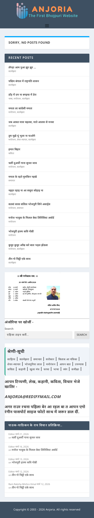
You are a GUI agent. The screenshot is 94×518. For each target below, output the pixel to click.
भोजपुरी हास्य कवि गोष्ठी (21, 232)
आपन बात (65, 364)
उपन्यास (79, 364)
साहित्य (11, 359)
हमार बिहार (14, 149)
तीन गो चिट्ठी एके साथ (19, 259)
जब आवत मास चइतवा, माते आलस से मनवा (31, 122)
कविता (11, 153)
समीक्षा (75, 369)
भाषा (10, 98)
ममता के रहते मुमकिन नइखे (22, 177)
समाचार (11, 180)
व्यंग (65, 369)
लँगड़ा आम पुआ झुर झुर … (22, 68)
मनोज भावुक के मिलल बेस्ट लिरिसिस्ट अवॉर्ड (31, 218)
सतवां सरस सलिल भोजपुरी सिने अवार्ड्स (29, 204)
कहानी (22, 369)
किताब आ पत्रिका (68, 359)
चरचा (47, 369)
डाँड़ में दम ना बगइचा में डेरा (22, 95)
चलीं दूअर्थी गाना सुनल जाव (22, 163)
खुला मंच (35, 369)
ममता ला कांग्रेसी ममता (20, 108)
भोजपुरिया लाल (34, 364)
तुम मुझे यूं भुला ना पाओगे (21, 136)
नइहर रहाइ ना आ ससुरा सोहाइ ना (25, 191)
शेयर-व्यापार (22, 139)
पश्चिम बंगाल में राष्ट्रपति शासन (23, 81)
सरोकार (50, 359)
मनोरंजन (17, 98)
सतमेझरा (12, 71)
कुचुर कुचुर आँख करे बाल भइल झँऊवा (28, 245)
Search (9, 329)
